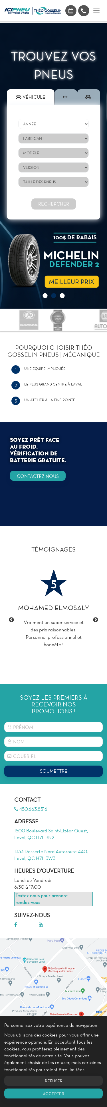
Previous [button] (11, 620)
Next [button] (95, 620)
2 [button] (53, 296)
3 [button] (62, 296)
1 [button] (45, 296)
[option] (53, 260)
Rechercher (53, 204)
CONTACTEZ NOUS (38, 476)
